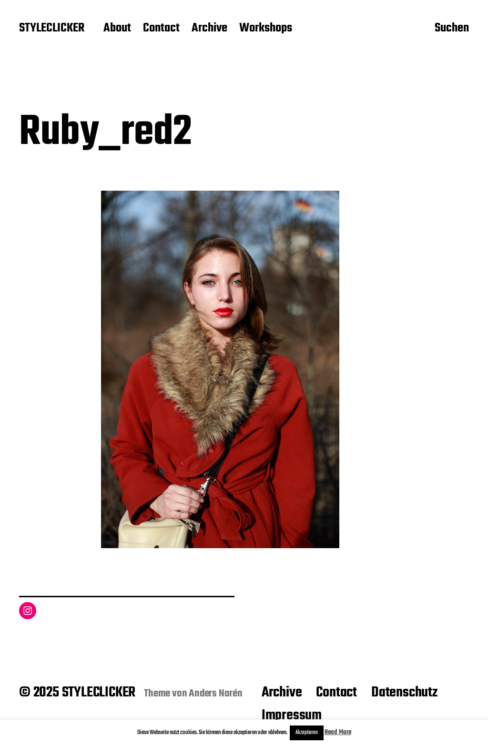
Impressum (292, 715)
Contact (161, 28)
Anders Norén (216, 693)
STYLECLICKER (51, 28)
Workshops (265, 28)
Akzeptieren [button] (306, 732)
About (117, 28)
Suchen (452, 29)
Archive (209, 28)
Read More (338, 732)
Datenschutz (404, 693)
